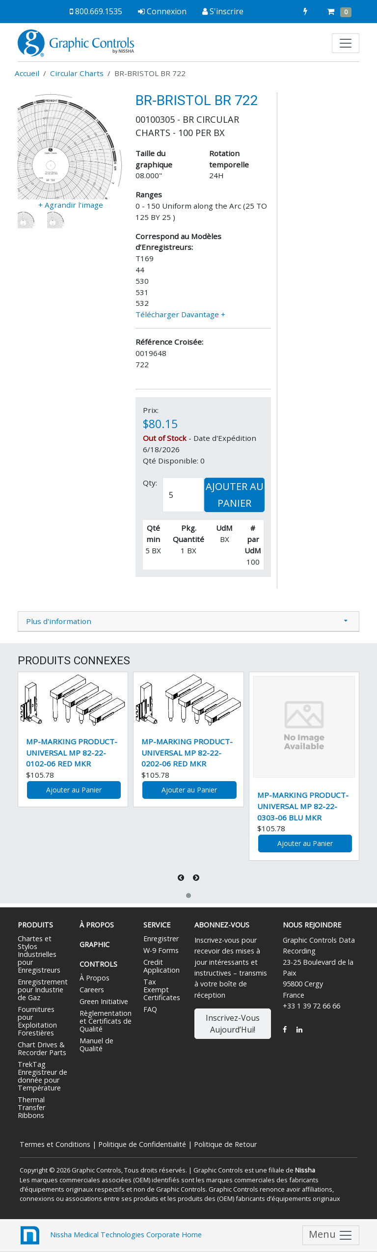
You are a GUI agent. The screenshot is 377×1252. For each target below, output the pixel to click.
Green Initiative (104, 1001)
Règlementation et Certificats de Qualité (106, 1021)
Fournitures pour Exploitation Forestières (37, 1021)
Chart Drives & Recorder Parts (42, 1048)
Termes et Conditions (55, 1144)
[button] (188, 895)
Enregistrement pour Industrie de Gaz (43, 989)
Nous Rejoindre (312, 924)
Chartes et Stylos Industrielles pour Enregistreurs (39, 954)
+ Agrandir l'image (70, 205)
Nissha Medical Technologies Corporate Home (110, 1235)
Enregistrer (161, 938)
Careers (92, 989)
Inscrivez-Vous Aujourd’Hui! (233, 1023)
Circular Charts (77, 73)
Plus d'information (58, 621)
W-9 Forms (161, 950)
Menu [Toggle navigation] (331, 1235)
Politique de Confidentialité (142, 1144)
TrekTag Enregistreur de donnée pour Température (42, 1076)
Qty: (150, 483)
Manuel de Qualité (96, 1044)
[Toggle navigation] (345, 43)
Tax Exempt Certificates (161, 989)
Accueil (27, 73)
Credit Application (161, 966)
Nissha (305, 1170)
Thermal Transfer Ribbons (31, 1107)
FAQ (150, 1009)
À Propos (94, 977)
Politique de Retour (225, 1144)
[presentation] (182, 877)
